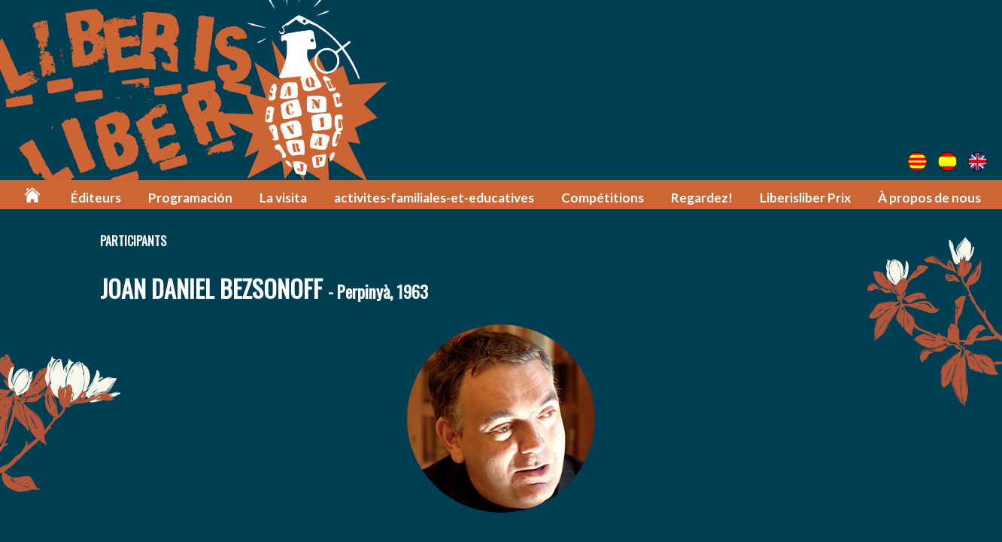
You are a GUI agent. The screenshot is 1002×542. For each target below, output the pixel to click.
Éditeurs (96, 198)
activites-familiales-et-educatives (434, 198)
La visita (283, 198)
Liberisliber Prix (805, 198)
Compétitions (602, 198)
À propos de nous (929, 198)
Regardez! (702, 198)
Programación (190, 198)
